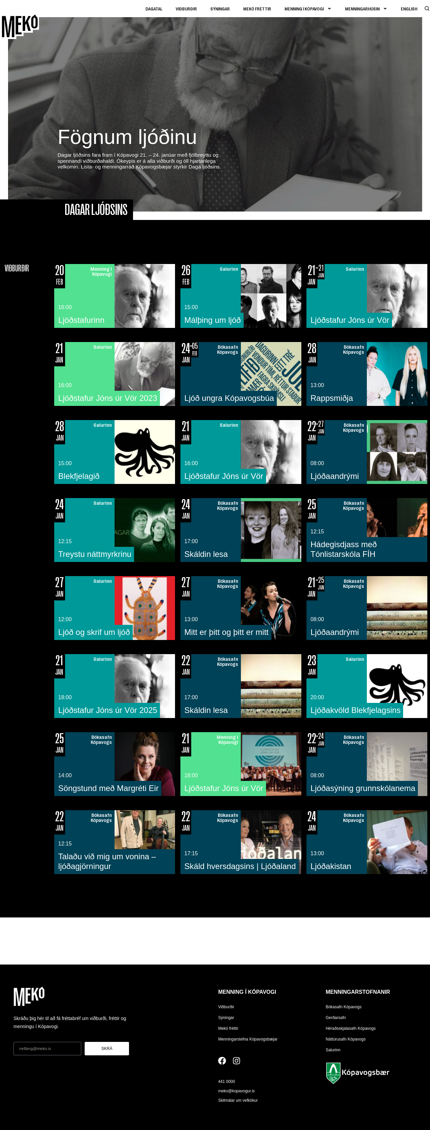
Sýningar (220, 8)
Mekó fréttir (257, 8)
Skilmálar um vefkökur (238, 1100)
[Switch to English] (409, 8)
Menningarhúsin (366, 8)
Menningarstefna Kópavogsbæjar (247, 1039)
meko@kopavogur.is (236, 1091)
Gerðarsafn (336, 1017)
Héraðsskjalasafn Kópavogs (351, 1028)
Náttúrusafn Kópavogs (346, 1039)
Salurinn (333, 1050)
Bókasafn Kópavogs (343, 1007)
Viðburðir (186, 8)
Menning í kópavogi (308, 8)
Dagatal (153, 8)
